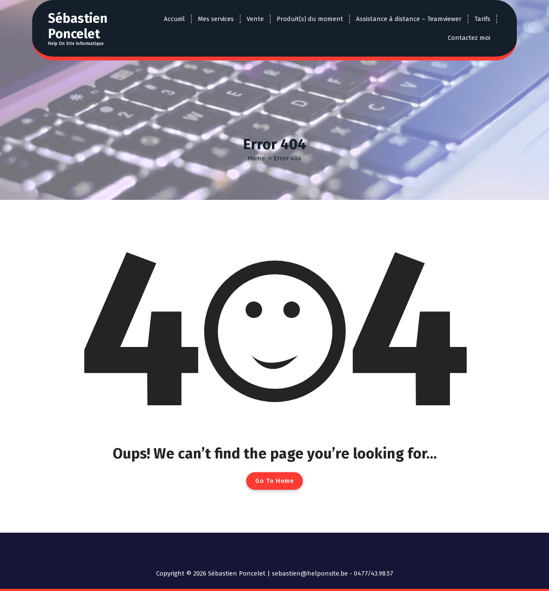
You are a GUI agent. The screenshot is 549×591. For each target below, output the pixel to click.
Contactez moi (469, 38)
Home (256, 158)
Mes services (216, 19)
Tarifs (482, 19)
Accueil (174, 19)
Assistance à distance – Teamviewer (409, 19)
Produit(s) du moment (310, 19)
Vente (255, 19)
